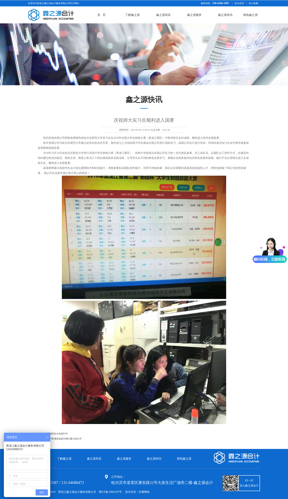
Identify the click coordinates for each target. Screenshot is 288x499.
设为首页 (239, 3)
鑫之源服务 (194, 14)
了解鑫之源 (132, 14)
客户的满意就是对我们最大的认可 (64, 438)
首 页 (101, 14)
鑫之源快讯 (225, 14)
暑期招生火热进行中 (57, 433)
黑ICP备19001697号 (110, 491)
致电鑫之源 (250, 14)
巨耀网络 (144, 491)
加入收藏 (253, 3)
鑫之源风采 (163, 14)
